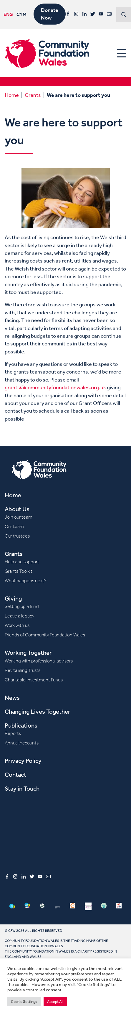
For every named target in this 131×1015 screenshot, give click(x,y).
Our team (14, 526)
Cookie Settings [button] (24, 1001)
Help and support (22, 561)
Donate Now (49, 14)
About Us (17, 509)
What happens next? (26, 580)
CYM (21, 14)
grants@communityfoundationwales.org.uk (55, 397)
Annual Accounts (22, 743)
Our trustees (17, 536)
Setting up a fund (22, 606)
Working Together (28, 652)
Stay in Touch (22, 788)
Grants (33, 94)
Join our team (18, 517)
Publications (21, 725)
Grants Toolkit (18, 571)
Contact (15, 774)
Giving (13, 598)
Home (12, 94)
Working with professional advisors (39, 661)
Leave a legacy (19, 616)
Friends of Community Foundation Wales (45, 635)
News (12, 697)
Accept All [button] (55, 1001)
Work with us (17, 625)
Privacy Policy (23, 760)
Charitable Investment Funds (34, 680)
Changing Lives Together (37, 711)
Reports (13, 733)
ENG (8, 14)
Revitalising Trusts (22, 670)
